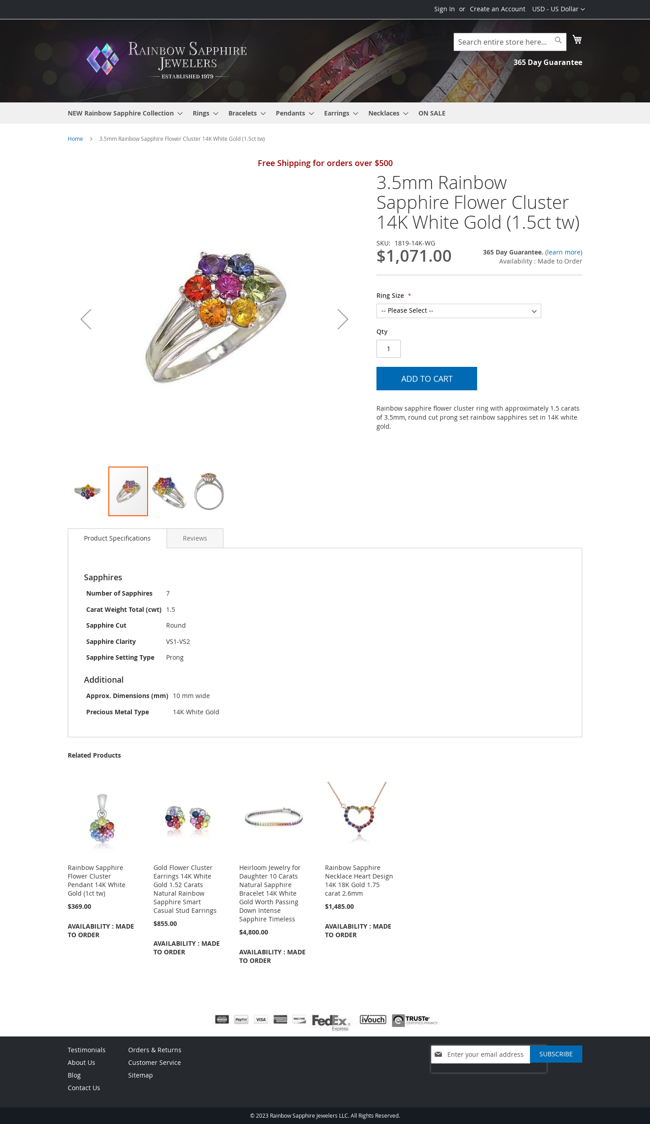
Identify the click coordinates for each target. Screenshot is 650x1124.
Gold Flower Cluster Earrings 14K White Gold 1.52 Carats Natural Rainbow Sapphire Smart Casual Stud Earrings (185, 889)
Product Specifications (117, 538)
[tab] (117, 538)
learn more (563, 252)
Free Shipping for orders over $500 (325, 162)
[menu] (325, 113)
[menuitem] (122, 113)
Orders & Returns (154, 1049)
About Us (81, 1062)
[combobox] (510, 42)
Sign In (444, 9)
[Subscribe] (556, 1054)
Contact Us (84, 1087)
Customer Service (154, 1062)
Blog (74, 1075)
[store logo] (169, 60)
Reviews (195, 538)
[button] (558, 9)
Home (75, 138)
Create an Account (497, 9)
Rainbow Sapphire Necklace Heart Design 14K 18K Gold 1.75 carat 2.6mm (359, 880)
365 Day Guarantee (548, 62)
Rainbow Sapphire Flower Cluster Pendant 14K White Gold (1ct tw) (96, 880)
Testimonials (87, 1049)
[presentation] (489, 1077)
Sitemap (140, 1075)
